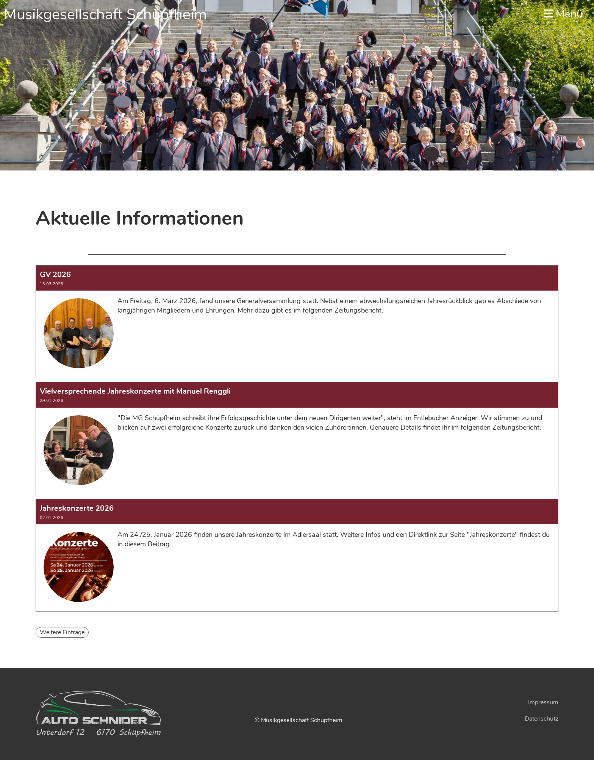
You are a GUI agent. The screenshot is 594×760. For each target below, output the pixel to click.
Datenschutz (541, 719)
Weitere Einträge (62, 632)
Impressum (543, 702)
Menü (563, 14)
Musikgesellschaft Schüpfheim (105, 14)
